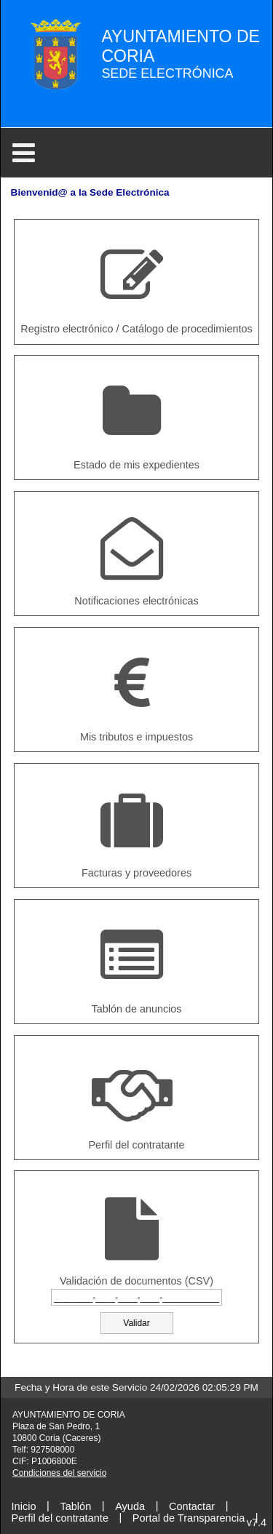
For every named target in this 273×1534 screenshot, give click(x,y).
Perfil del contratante (60, 1517)
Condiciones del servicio (59, 1473)
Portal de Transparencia (188, 1517)
